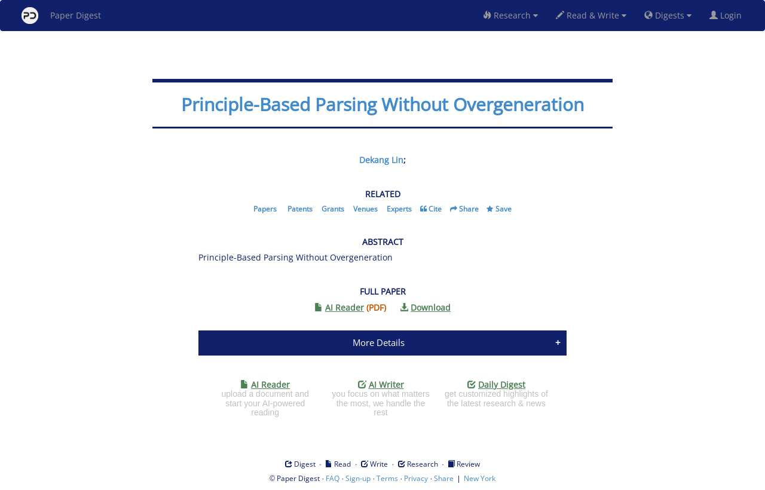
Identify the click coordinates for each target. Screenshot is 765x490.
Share (469, 209)
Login (727, 15)
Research (510, 15)
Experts (399, 209)
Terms (387, 478)
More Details (379, 342)
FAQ (332, 478)
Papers (265, 209)
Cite (435, 209)
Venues (365, 209)
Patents (300, 209)
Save (503, 209)
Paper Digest (61, 15)
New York (479, 478)
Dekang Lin (381, 160)
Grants (333, 209)
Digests (667, 15)
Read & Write (591, 15)
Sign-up (358, 478)
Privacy (416, 478)
